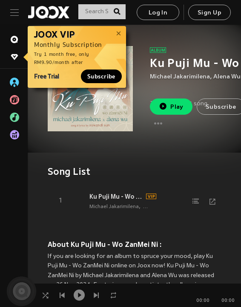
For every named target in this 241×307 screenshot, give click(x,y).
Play (171, 106)
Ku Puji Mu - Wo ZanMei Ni (116, 196)
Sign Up (209, 13)
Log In (158, 13)
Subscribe (101, 76)
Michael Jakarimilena (180, 77)
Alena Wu (227, 77)
